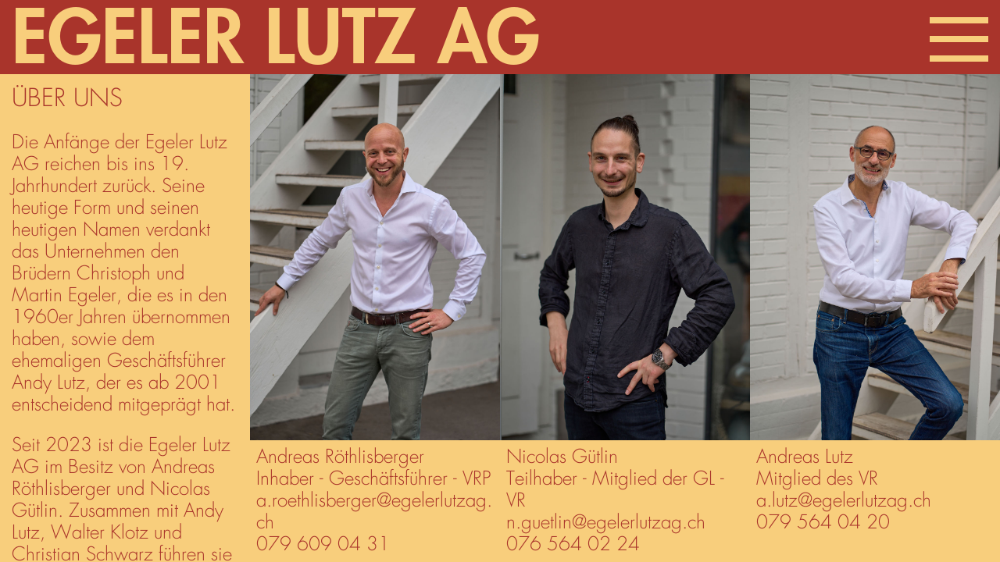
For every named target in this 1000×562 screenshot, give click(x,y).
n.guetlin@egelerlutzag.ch (605, 523)
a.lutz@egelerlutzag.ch (843, 501)
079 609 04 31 (323, 544)
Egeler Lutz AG (276, 39)
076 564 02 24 (573, 544)
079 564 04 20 (823, 523)
